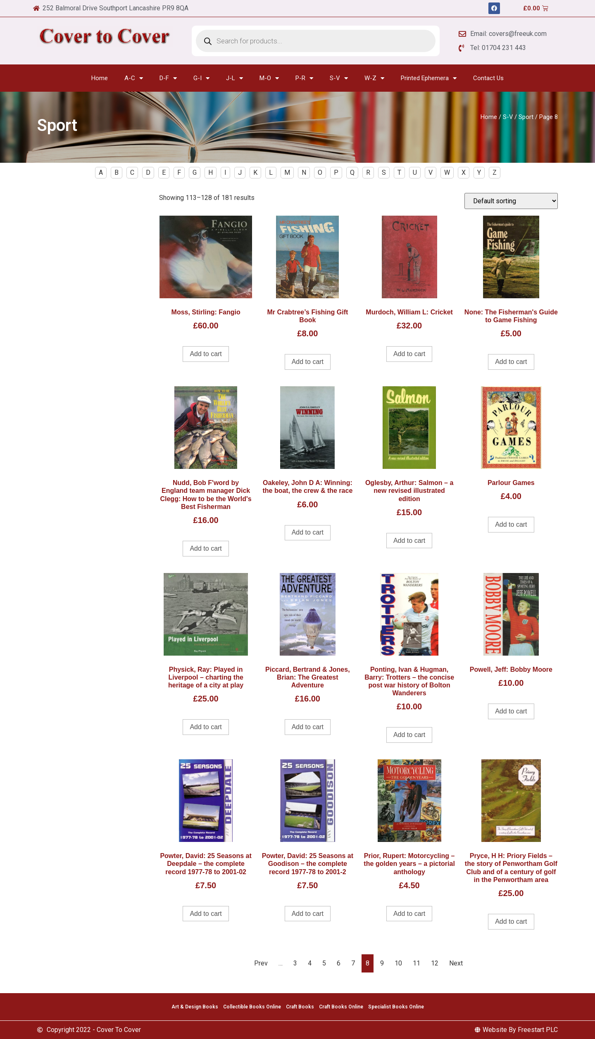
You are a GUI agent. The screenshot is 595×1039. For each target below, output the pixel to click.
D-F (168, 78)
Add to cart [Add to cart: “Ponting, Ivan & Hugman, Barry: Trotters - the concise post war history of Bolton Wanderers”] (409, 734)
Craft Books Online (341, 1007)
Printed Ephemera (429, 78)
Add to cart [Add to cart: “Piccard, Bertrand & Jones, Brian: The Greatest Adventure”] (308, 726)
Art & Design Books (194, 1007)
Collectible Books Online (252, 1007)
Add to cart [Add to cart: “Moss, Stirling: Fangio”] (205, 353)
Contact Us (488, 78)
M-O (269, 78)
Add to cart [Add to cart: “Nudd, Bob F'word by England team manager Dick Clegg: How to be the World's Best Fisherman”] (205, 548)
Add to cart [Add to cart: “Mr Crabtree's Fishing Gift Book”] (308, 361)
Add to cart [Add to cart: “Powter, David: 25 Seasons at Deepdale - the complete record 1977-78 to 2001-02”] (205, 913)
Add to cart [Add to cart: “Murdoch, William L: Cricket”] (409, 353)
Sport (526, 117)
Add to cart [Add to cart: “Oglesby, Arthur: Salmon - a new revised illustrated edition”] (409, 540)
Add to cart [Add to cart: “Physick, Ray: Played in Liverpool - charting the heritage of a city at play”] (205, 726)
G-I (201, 78)
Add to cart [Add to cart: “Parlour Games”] (511, 524)
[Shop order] (511, 201)
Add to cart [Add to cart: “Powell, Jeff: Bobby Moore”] (511, 711)
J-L (234, 78)
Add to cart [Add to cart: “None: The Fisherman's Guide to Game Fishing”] (511, 361)
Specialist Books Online (396, 1007)
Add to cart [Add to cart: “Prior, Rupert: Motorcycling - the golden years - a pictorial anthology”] (409, 913)
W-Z (374, 78)
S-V (339, 78)
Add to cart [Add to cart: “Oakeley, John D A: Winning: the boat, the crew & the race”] (308, 532)
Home (99, 78)
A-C (133, 78)
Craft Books (300, 1007)
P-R (304, 78)
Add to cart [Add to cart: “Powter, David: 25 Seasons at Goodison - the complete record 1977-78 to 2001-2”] (308, 913)
